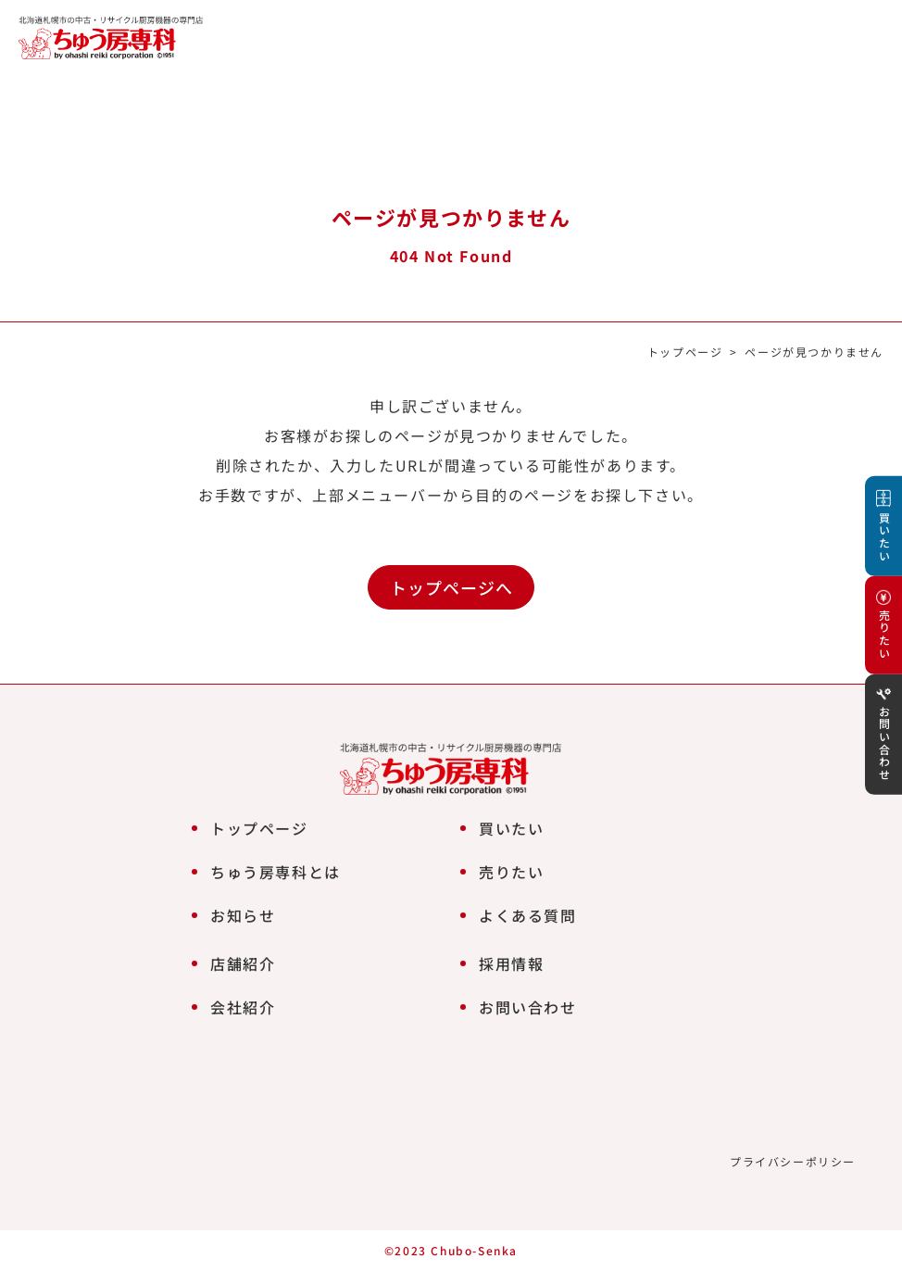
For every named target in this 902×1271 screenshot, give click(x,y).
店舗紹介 (242, 963)
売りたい (511, 872)
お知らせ (242, 915)
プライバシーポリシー (793, 1161)
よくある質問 (528, 915)
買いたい (511, 828)
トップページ (685, 351)
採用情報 (511, 963)
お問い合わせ (528, 1007)
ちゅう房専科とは (275, 872)
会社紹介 (242, 1007)
